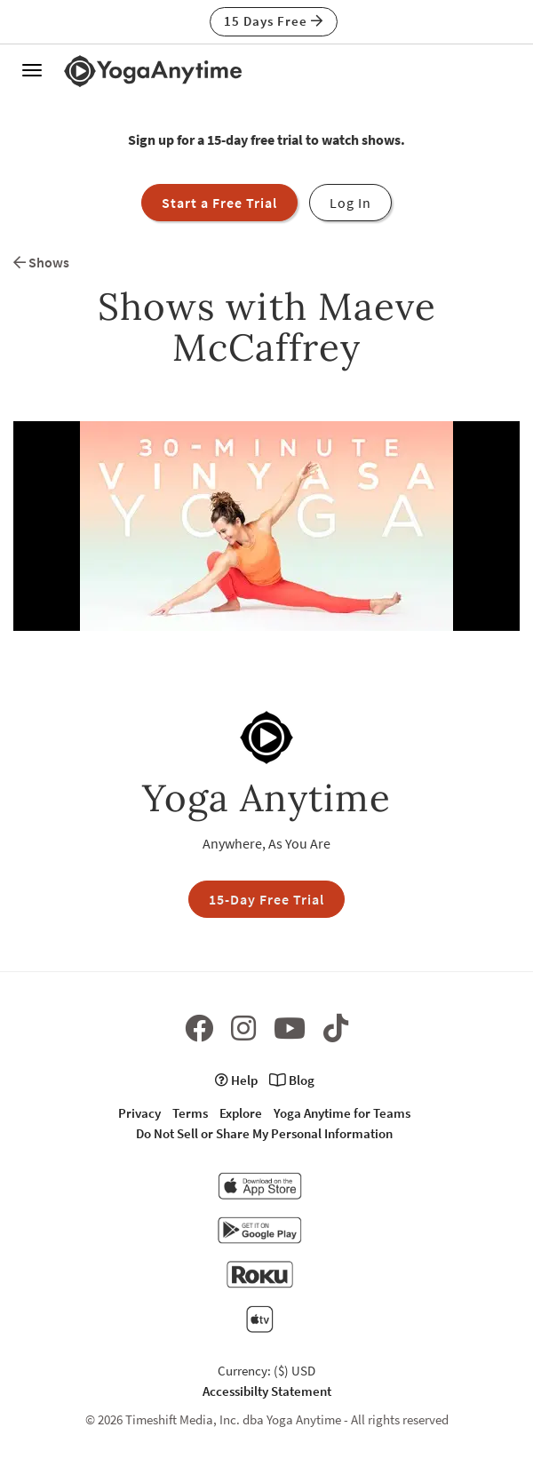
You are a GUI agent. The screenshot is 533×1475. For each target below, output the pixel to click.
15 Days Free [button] (273, 20)
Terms (190, 1112)
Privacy (139, 1112)
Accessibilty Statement (267, 1391)
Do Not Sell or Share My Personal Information (264, 1133)
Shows (41, 262)
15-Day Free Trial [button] (266, 899)
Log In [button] (350, 202)
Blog (291, 1080)
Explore (240, 1112)
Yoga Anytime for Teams (342, 1112)
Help (236, 1080)
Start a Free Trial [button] (219, 202)
